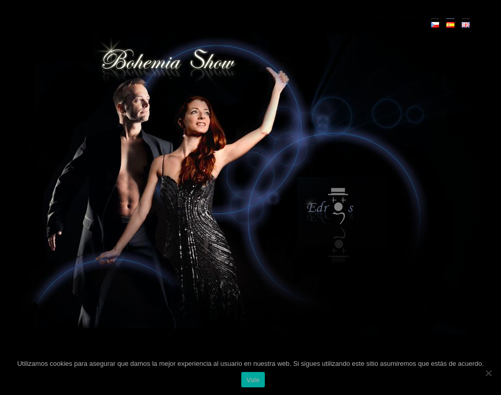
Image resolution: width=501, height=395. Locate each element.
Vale (253, 380)
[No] (488, 373)
